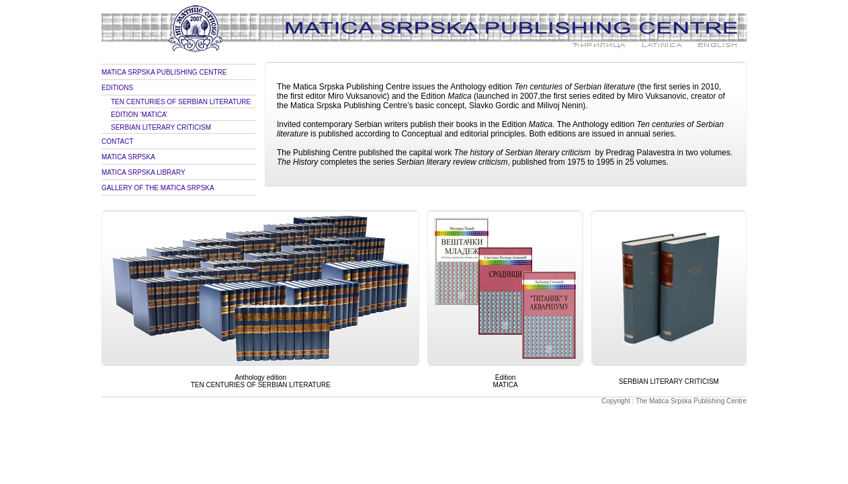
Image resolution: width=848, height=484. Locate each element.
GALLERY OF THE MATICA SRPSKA (157, 188)
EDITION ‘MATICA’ (139, 114)
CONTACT (117, 141)
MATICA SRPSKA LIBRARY (143, 172)
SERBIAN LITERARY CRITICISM (161, 127)
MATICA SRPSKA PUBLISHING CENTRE (164, 72)
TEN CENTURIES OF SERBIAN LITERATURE (181, 102)
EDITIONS (117, 87)
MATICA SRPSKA (128, 157)
